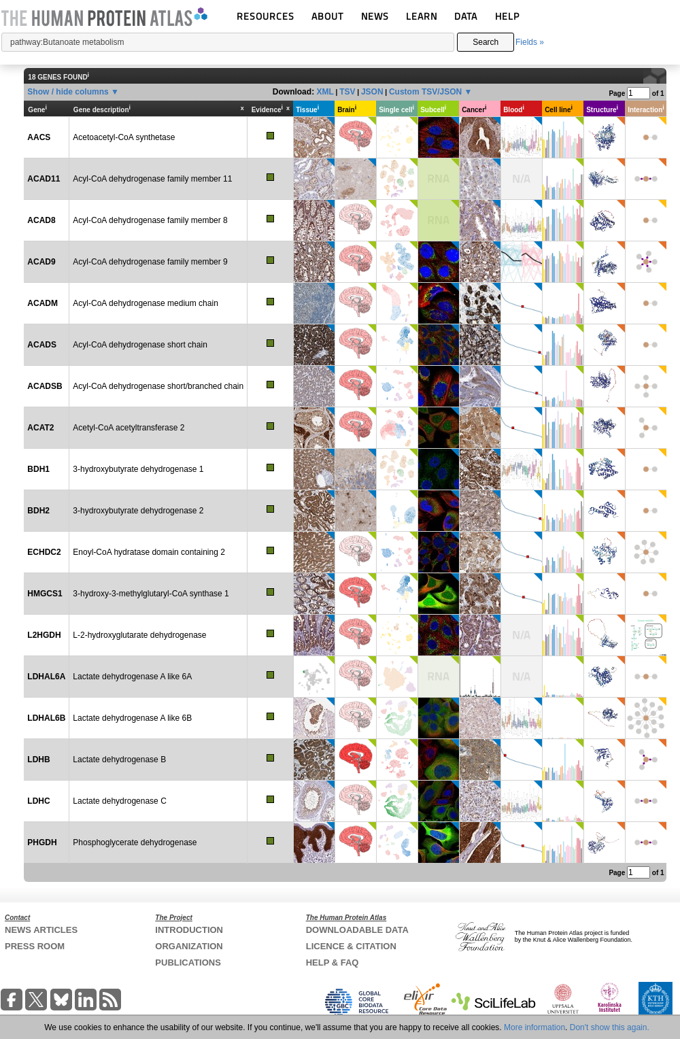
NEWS (375, 16)
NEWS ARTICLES (41, 930)
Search (485, 42)
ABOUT (327, 16)
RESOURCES (265, 16)
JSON (372, 92)
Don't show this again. (609, 1027)
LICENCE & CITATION (351, 946)
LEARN (421, 16)
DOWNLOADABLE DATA (357, 930)
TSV (347, 92)
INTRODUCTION (189, 930)
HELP (507, 16)
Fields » (529, 42)
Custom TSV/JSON (425, 92)
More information (534, 1027)
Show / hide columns (67, 92)
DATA (465, 16)
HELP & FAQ (332, 962)
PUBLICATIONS (188, 962)
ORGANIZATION (188, 946)
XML (324, 92)
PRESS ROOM (35, 946)
